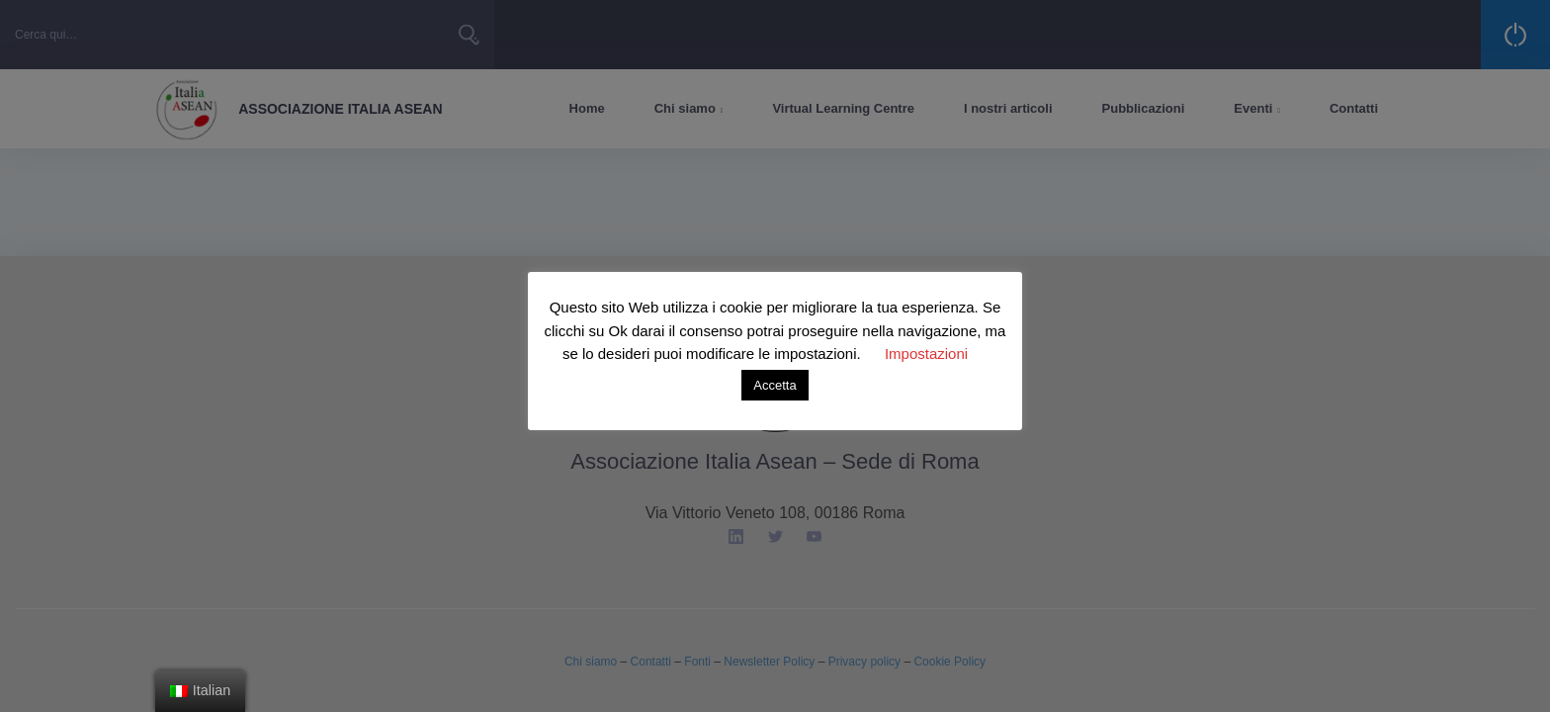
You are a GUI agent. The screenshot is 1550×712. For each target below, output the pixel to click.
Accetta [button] (774, 385)
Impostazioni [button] (926, 353)
